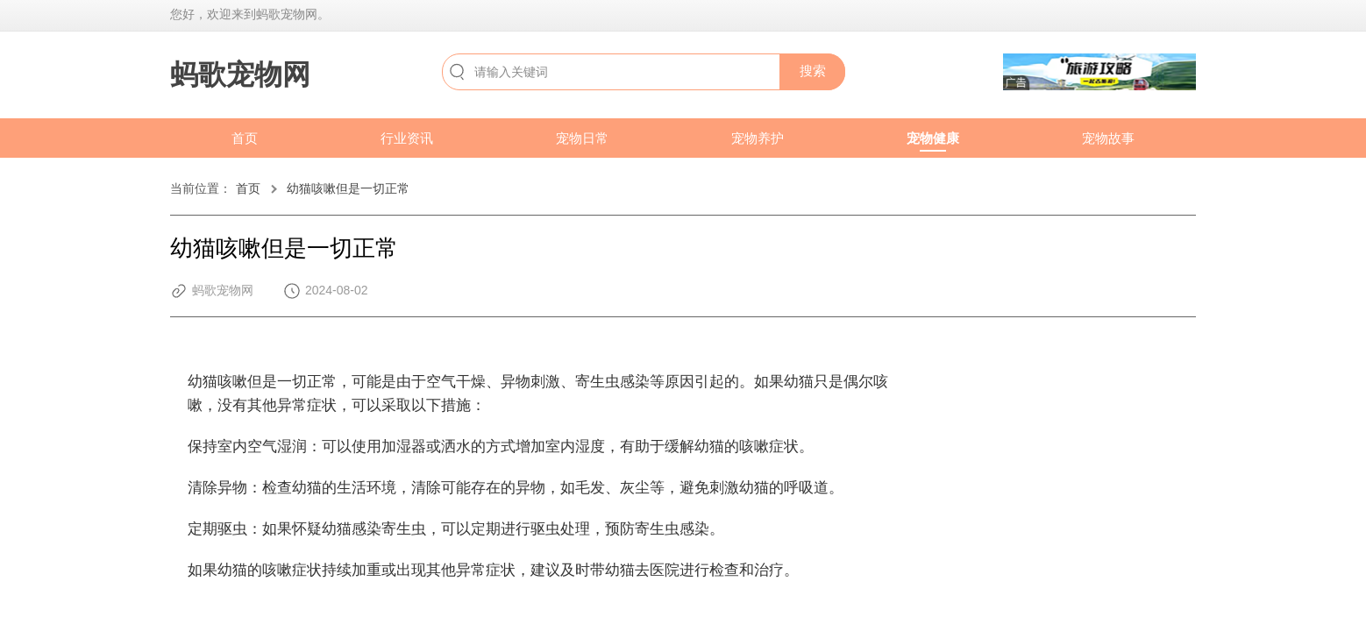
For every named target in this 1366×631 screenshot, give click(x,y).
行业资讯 (407, 138)
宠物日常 (582, 138)
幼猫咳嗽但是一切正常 (348, 188)
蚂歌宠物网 (240, 74)
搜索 (813, 70)
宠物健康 (933, 138)
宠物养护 (757, 138)
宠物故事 (1108, 138)
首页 (244, 138)
